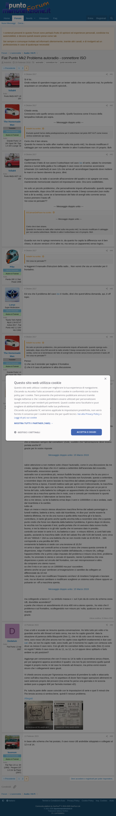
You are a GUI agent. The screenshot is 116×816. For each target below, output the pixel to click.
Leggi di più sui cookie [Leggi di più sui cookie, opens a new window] (25, 417)
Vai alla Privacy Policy (88, 413)
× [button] (105, 379)
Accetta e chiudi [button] (86, 432)
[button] (58, 423)
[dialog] (58, 408)
